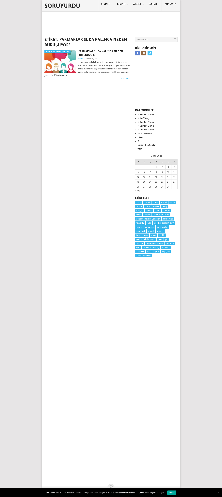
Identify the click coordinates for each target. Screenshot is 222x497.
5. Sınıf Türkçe (143, 118)
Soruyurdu (62, 6)
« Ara (137, 191)
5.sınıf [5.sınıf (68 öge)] (138, 202)
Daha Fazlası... (127, 79)
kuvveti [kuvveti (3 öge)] (151, 231)
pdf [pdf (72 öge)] (166, 239)
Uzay (139, 149)
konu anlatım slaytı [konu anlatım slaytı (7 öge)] (166, 223)
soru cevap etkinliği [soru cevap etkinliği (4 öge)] (151, 247)
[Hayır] (218, 492)
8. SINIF (153, 4)
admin (80, 59)
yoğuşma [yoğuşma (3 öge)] (166, 251)
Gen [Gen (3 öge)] (167, 215)
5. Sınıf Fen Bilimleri (145, 114)
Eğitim (140, 137)
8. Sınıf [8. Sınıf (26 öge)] (164, 202)
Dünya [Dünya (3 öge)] (157, 210)
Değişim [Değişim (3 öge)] (139, 210)
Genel (139, 141)
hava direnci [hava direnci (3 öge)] (168, 219)
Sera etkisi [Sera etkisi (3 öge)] (170, 243)
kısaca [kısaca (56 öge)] (153, 235)
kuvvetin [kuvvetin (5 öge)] (160, 231)
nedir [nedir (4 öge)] (160, 239)
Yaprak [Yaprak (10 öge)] (156, 251)
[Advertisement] (96, 26)
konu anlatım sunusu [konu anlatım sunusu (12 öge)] (145, 227)
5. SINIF (105, 4)
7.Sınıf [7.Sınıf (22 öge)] (155, 202)
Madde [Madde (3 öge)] (162, 235)
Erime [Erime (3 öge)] (138, 215)
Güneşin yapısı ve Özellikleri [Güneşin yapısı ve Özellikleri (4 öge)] (148, 219)
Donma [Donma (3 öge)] (149, 210)
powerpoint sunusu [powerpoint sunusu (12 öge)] (154, 243)
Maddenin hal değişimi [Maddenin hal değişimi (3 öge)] (145, 239)
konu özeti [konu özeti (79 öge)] (140, 231)
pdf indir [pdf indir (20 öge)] (139, 243)
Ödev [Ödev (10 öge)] (138, 256)
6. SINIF (121, 4)
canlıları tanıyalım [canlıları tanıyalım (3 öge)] (152, 206)
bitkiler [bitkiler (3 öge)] (172, 202)
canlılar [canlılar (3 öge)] (139, 206)
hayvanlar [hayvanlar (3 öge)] (140, 223)
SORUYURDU (164, 22)
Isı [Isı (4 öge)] (155, 223)
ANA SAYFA (170, 4)
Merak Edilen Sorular (146, 145)
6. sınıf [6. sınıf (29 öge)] (147, 202)
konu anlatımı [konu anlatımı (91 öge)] (162, 227)
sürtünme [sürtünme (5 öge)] (140, 251)
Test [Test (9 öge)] (149, 251)
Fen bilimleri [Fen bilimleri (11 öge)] (157, 215)
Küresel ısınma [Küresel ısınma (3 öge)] (142, 235)
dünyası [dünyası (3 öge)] (166, 210)
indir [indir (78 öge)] (149, 223)
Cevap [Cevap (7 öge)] (164, 206)
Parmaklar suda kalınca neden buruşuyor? (100, 53)
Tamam (172, 492)
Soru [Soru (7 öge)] (138, 247)
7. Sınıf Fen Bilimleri (145, 126)
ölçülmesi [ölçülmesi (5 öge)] (147, 256)
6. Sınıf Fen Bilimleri (145, 122)
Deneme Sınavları (144, 133)
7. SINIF (137, 4)
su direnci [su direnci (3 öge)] (166, 247)
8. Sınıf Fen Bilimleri (145, 130)
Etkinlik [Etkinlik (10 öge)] (147, 215)
